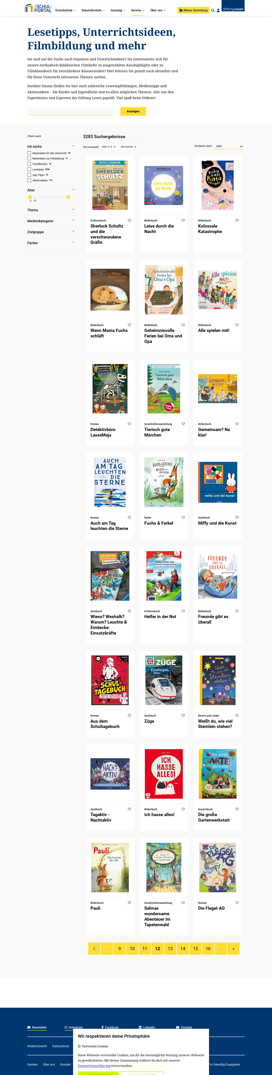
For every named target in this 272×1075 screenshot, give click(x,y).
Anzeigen (133, 111)
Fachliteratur (40, 163)
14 (182, 948)
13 (170, 948)
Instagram (74, 1027)
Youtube (184, 1027)
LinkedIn (147, 1027)
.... (106, 948)
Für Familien (101, 1064)
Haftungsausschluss (88, 1046)
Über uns (49, 1064)
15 (195, 948)
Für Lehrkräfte (154, 1064)
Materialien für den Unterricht (49, 153)
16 (208, 948)
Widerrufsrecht (37, 1046)
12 (157, 948)
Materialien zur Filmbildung (48, 158)
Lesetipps (38, 169)
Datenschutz (60, 1046)
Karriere (32, 1064)
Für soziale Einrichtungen (186, 1064)
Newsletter (37, 1027)
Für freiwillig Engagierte (224, 1064)
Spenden (82, 1064)
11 (144, 948)
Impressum (115, 1046)
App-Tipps (38, 174)
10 (132, 948)
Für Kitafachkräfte (127, 1064)
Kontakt (65, 1064)
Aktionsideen (40, 180)
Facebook (110, 1027)
